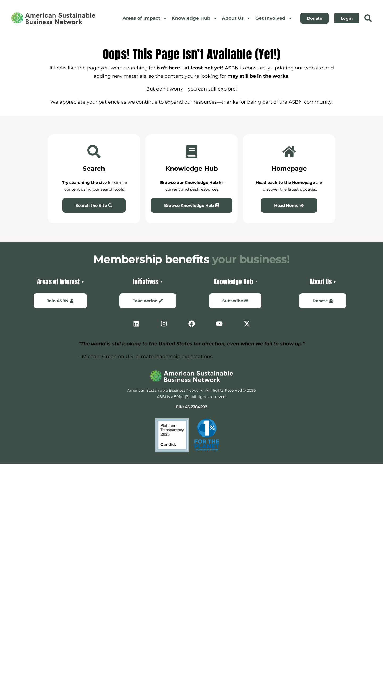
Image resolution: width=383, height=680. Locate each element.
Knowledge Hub (195, 18)
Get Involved (274, 18)
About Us (236, 18)
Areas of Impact (145, 18)
